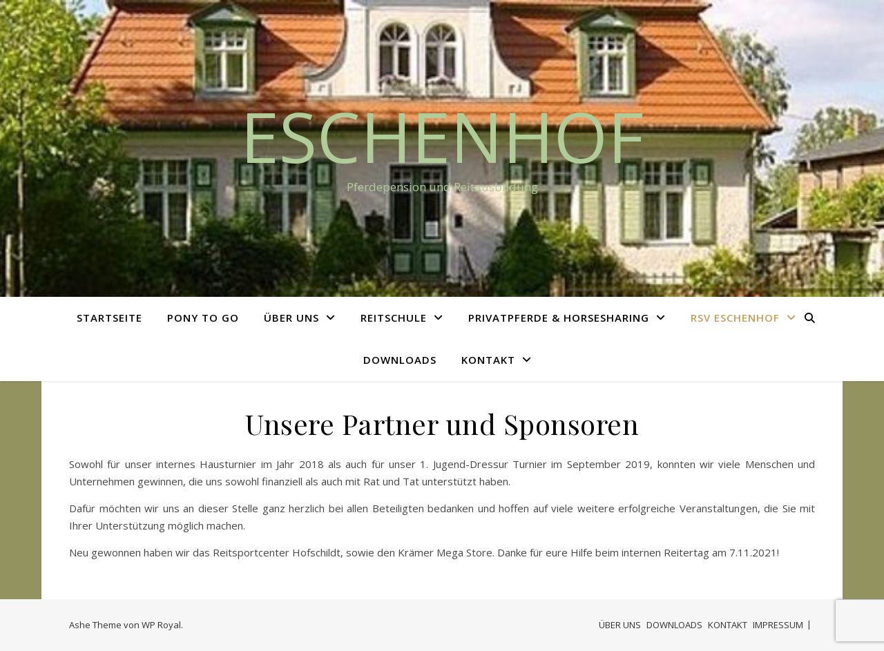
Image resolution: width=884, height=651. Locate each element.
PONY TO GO (203, 317)
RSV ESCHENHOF (735, 317)
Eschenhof (442, 136)
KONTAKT (488, 360)
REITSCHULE (394, 317)
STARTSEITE (109, 317)
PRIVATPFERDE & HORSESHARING (558, 317)
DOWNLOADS (399, 360)
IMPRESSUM (778, 625)
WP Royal (161, 625)
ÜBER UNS (291, 317)
